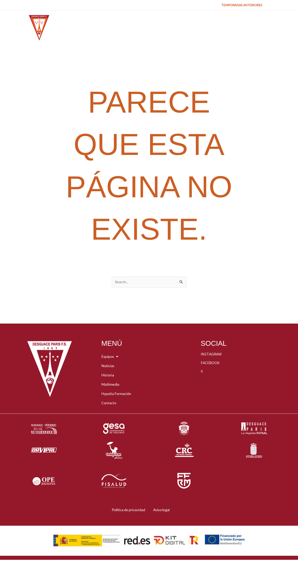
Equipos (109, 357)
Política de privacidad (126, 510)
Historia (107, 375)
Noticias (107, 366)
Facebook (210, 362)
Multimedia (110, 384)
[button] (241, 5)
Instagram (211, 354)
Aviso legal (162, 510)
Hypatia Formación (116, 394)
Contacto (108, 403)
